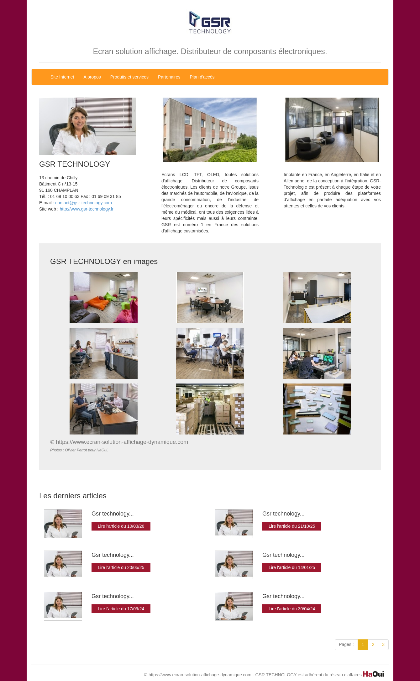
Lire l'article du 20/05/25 (121, 567)
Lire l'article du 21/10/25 (292, 526)
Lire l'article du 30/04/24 (292, 608)
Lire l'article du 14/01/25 (292, 567)
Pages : (346, 644)
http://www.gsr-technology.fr (86, 208)
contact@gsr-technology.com (83, 202)
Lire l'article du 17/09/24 (121, 608)
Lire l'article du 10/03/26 (121, 526)
